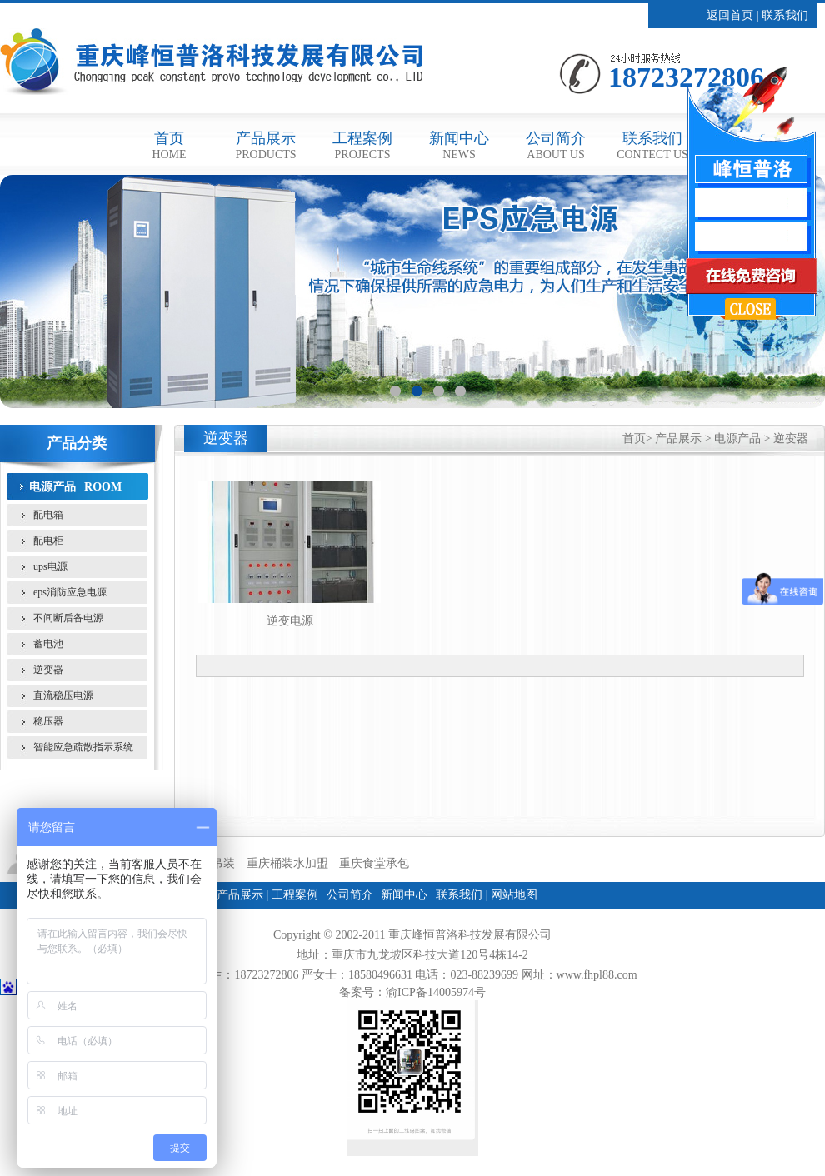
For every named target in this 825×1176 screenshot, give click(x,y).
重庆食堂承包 (374, 863)
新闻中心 (459, 145)
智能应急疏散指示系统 (83, 747)
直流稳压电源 (63, 695)
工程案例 (362, 145)
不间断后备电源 (68, 618)
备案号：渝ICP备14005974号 (412, 992)
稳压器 (48, 721)
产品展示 (265, 145)
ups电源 (50, 566)
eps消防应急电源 (70, 592)
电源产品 (52, 486)
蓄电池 (48, 644)
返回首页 (730, 15)
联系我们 (785, 15)
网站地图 (514, 895)
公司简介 (556, 145)
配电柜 (48, 540)
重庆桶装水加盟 (287, 863)
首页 (169, 145)
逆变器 (48, 669)
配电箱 (48, 515)
